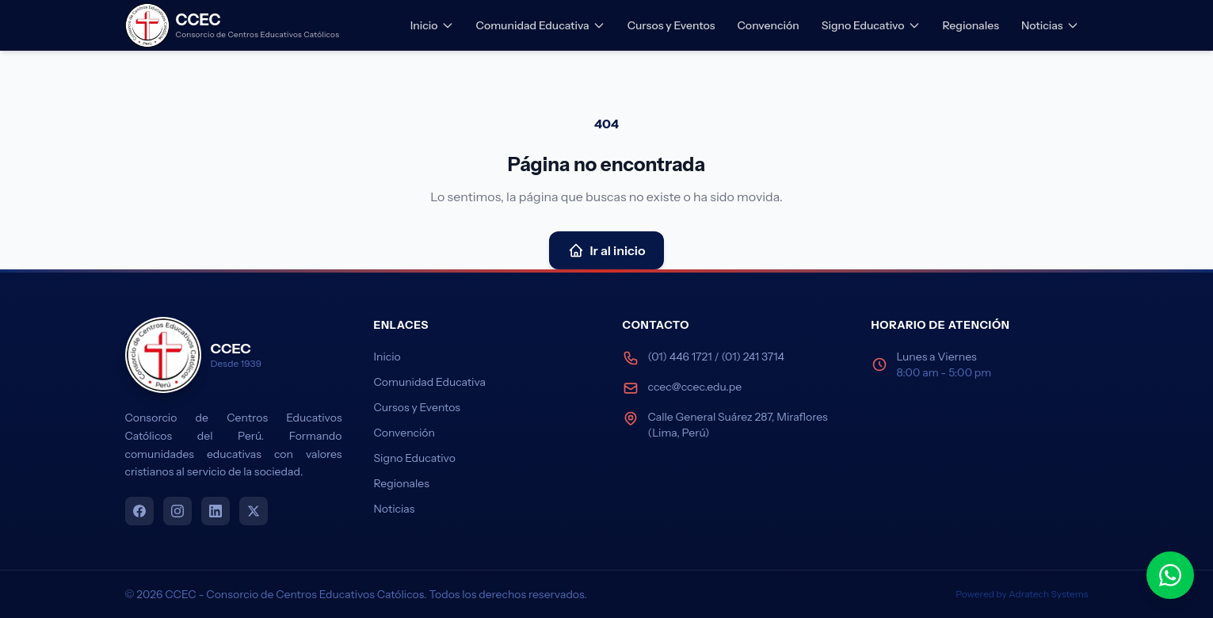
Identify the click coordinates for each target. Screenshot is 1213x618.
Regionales (971, 25)
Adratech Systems (1048, 594)
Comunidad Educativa (540, 25)
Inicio (432, 25)
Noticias (1050, 25)
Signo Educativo (871, 25)
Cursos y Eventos (671, 25)
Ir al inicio (607, 250)
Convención (768, 25)
